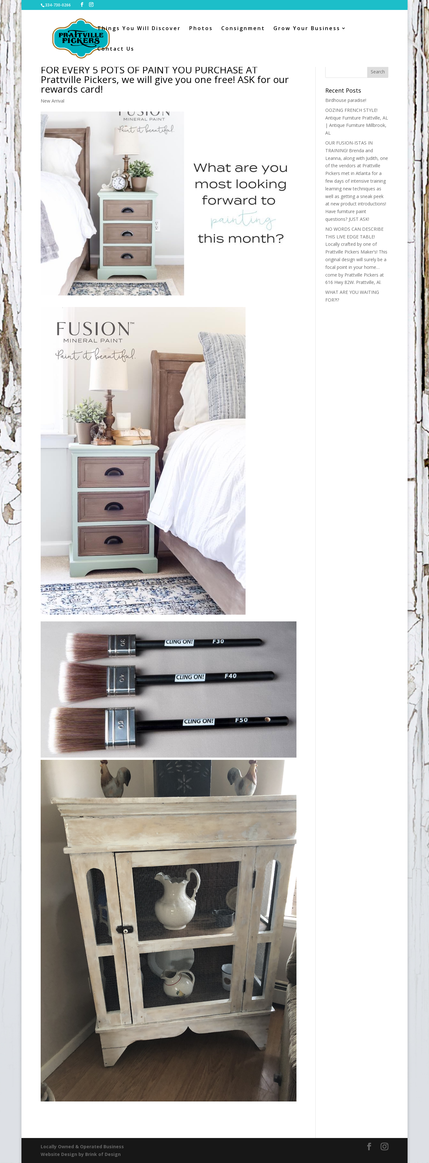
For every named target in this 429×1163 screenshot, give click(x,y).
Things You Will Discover (139, 29)
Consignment (243, 29)
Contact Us (115, 49)
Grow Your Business (306, 29)
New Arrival (52, 101)
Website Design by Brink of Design (81, 1154)
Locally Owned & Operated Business (82, 1146)
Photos (201, 29)
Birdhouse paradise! (345, 100)
